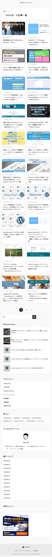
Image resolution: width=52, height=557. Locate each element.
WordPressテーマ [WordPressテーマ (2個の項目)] (8, 421)
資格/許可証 (7, 406)
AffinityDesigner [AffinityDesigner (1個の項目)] (8, 418)
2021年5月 (6, 492)
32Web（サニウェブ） (26, 2)
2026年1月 (6, 465)
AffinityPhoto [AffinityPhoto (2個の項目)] (17, 418)
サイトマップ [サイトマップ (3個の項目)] (41, 421)
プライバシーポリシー (25, 552)
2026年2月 (6, 461)
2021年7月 (6, 488)
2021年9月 (6, 484)
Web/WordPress (8, 391)
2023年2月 (6, 473)
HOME (26, 548)
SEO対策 (6, 387)
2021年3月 (6, 499)
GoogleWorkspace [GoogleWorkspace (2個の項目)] (36, 418)
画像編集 (6, 402)
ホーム (16, 552)
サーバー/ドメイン (9, 395)
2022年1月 (6, 480)
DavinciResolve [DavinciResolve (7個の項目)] (26, 418)
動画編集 (6, 399)
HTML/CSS (7, 383)
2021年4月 (6, 495)
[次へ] (31, 310)
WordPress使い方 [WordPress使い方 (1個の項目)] (31, 421)
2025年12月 (7, 469)
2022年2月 (6, 476)
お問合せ (35, 552)
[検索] (34, 317)
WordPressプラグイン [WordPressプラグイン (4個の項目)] (19, 421)
